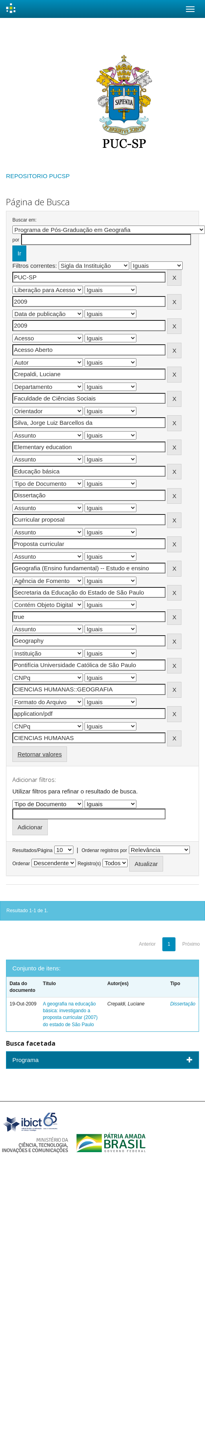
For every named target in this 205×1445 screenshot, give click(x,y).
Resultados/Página (32, 850)
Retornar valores (40, 754)
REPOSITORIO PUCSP (38, 176)
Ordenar (21, 863)
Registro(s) (89, 863)
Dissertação (182, 1004)
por (15, 240)
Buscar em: (24, 220)
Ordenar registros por (104, 850)
